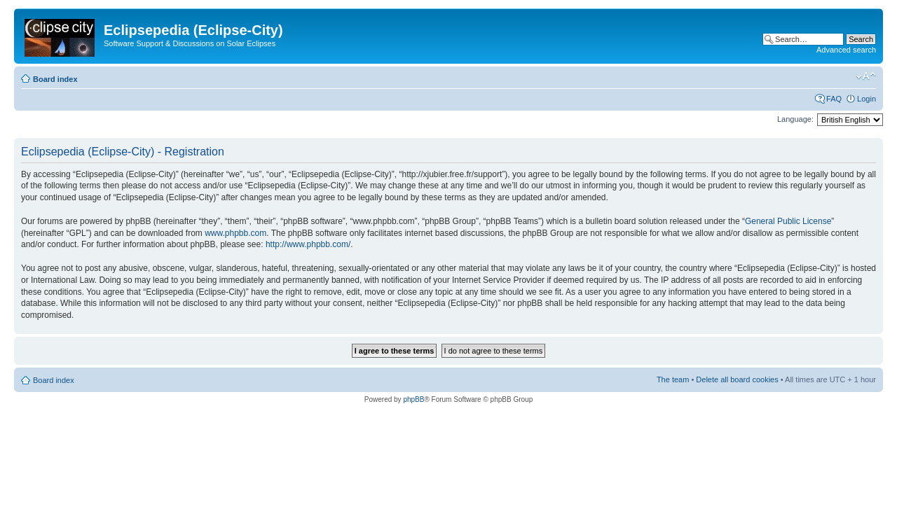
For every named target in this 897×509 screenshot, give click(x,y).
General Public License (788, 221)
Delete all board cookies (737, 379)
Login (866, 99)
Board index (55, 79)
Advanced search (846, 50)
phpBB (413, 399)
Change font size (866, 76)
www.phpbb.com (235, 233)
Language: (795, 119)
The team (673, 379)
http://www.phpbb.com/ (308, 244)
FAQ (834, 99)
